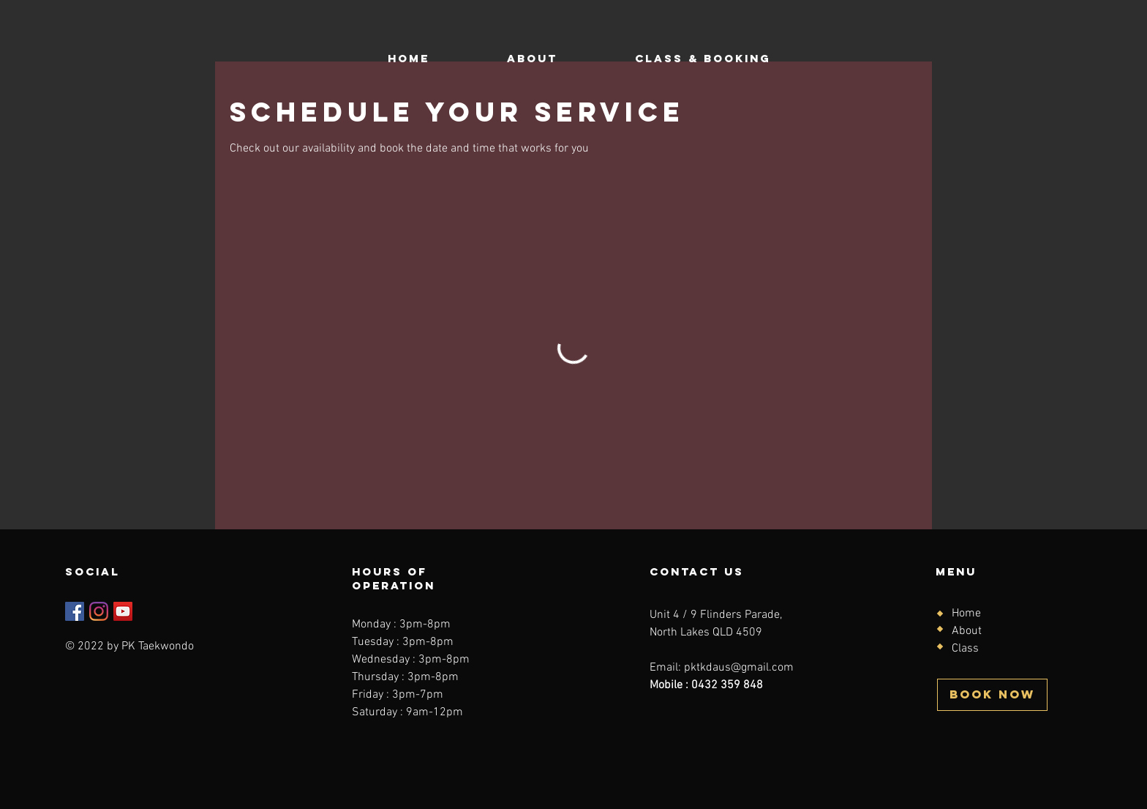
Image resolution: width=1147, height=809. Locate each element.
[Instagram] (98, 611)
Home (966, 613)
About (967, 631)
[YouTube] (122, 611)
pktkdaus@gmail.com (739, 667)
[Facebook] (74, 611)
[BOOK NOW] (992, 695)
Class (965, 648)
